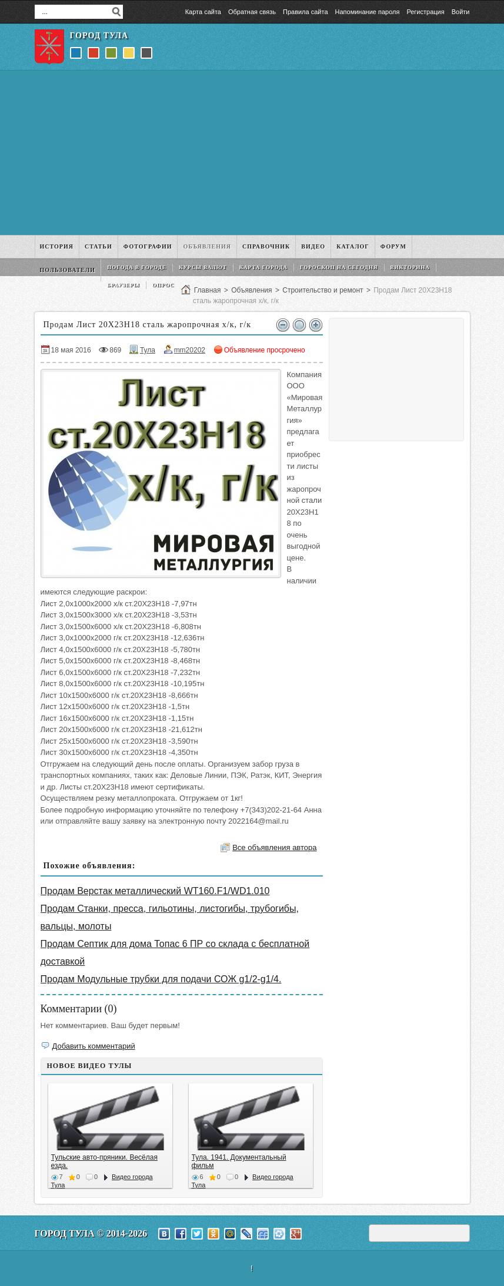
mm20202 (189, 350)
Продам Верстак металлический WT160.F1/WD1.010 (155, 891)
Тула (147, 350)
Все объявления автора (274, 847)
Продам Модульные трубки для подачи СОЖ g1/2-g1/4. (161, 979)
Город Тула (99, 35)
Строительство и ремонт (322, 290)
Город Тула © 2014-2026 (91, 1233)
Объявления (251, 290)
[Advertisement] (252, 152)
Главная (207, 290)
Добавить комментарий (93, 1046)
